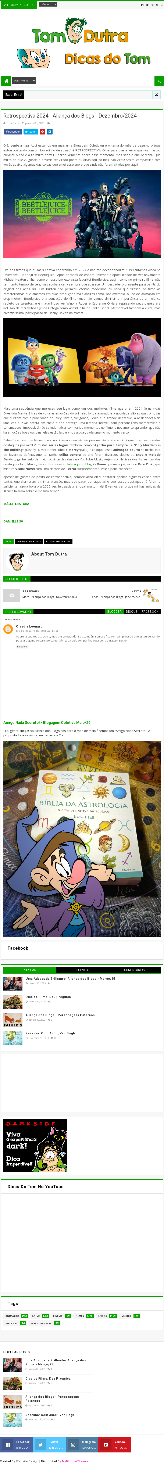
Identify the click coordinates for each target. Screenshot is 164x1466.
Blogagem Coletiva (58, 541)
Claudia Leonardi (30, 626)
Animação (12, 1316)
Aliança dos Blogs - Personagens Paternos (60, 1015)
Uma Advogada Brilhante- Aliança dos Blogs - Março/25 (70, 978)
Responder (22, 646)
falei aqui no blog (79, 464)
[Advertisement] (35, 1082)
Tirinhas (12, 1323)
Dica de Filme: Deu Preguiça (48, 997)
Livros (102, 1316)
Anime (36, 1316)
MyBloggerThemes (75, 1461)
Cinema (58, 1316)
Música (126, 1316)
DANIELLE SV (13, 521)
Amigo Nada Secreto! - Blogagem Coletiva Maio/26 (46, 723)
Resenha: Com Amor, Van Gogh (50, 1033)
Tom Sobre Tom (41, 1323)
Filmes (79, 1316)
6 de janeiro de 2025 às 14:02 (38, 631)
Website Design (27, 1461)
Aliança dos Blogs (29, 541)
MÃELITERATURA (16, 504)
